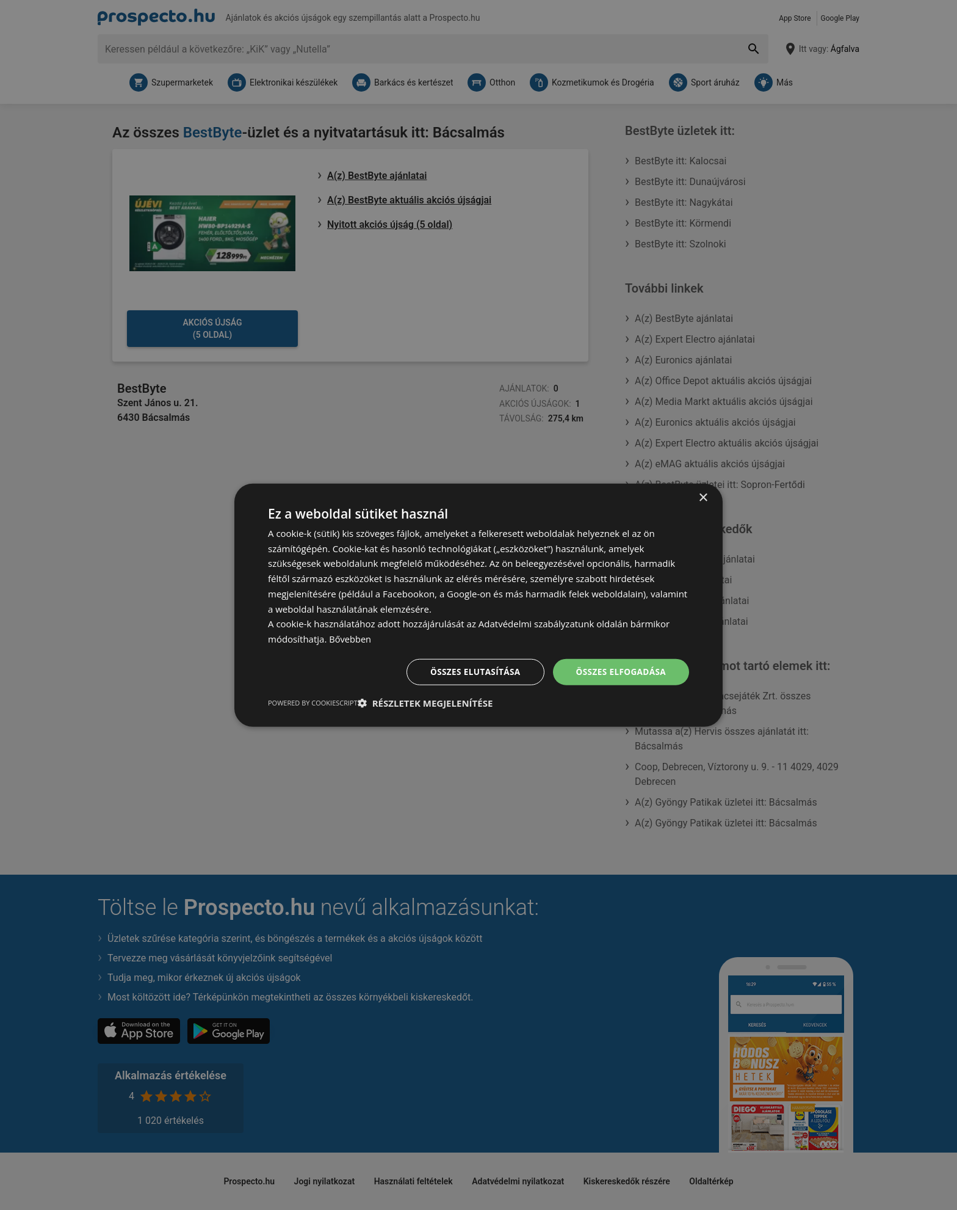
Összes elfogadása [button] (619, 671)
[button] (425, 703)
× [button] (702, 496)
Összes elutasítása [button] (471, 671)
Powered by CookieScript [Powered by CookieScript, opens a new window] (313, 703)
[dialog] (478, 605)
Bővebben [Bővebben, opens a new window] (350, 638)
